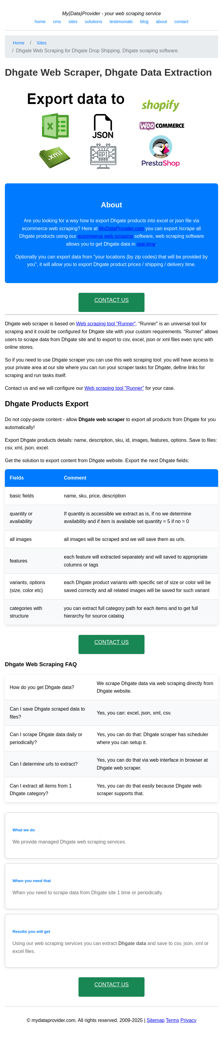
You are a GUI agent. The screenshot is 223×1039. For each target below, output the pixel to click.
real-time (146, 244)
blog (144, 21)
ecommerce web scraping (105, 236)
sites (73, 21)
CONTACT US (111, 300)
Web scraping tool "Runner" (106, 323)
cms (57, 21)
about (161, 21)
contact (181, 21)
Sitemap (156, 1020)
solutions (93, 21)
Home (18, 42)
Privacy (188, 1020)
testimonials (121, 21)
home (40, 21)
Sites (42, 42)
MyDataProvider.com (121, 228)
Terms (172, 1020)
